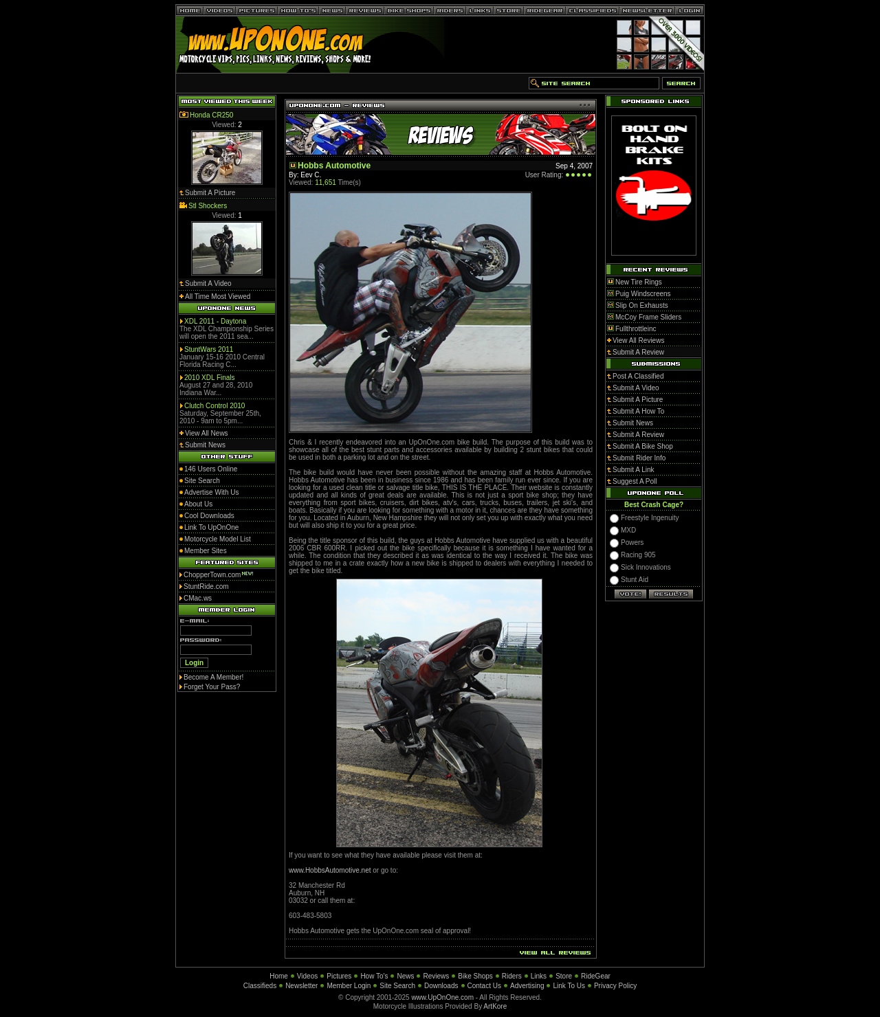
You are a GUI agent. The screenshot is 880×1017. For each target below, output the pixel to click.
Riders (512, 976)
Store (564, 976)
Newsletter (301, 986)
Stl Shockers (207, 206)
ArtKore (495, 1006)
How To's (374, 976)
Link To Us (569, 986)
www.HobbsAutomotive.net (331, 870)
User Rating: (544, 175)
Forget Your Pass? (212, 687)
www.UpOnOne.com (442, 997)
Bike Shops (475, 976)
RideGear (595, 976)
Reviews (436, 976)
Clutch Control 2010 (214, 406)
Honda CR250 (211, 115)
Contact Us (484, 986)
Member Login (349, 986)
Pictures (339, 976)
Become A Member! (213, 677)
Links (539, 976)
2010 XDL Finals (209, 377)
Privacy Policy (615, 986)
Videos (307, 976)
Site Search (397, 986)
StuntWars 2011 (208, 349)
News (405, 976)
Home (279, 976)
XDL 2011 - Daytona (215, 321)
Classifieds (259, 986)
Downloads (441, 986)
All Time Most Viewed (217, 296)
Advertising (527, 986)
